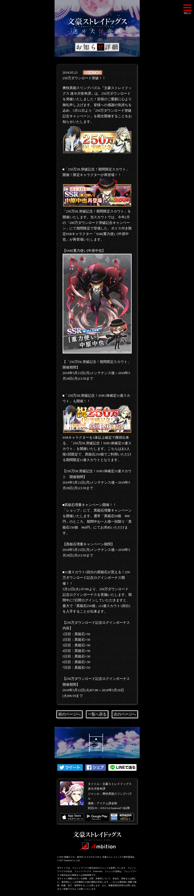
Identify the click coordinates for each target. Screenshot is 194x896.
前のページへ (69, 714)
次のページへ (125, 714)
